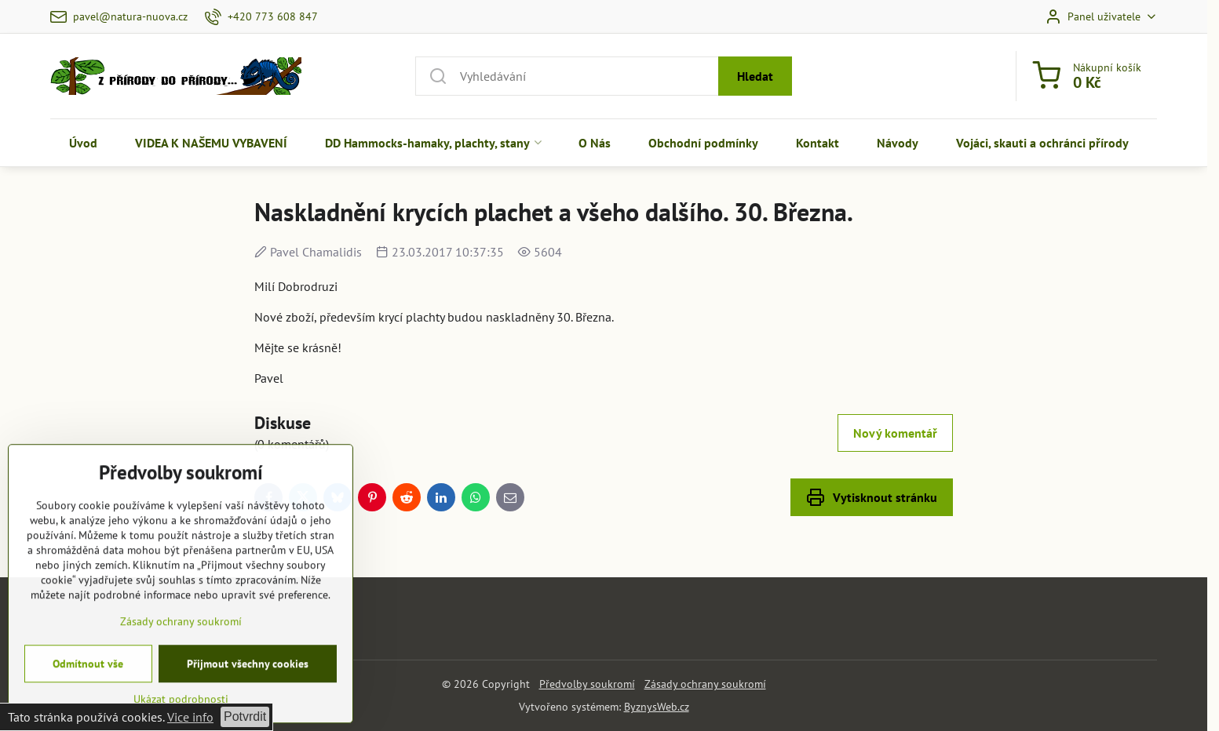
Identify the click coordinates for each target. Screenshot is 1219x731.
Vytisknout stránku (871, 497)
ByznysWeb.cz (656, 707)
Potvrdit (245, 716)
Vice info (190, 717)
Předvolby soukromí (587, 684)
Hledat (755, 76)
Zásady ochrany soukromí (705, 684)
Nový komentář (895, 433)
